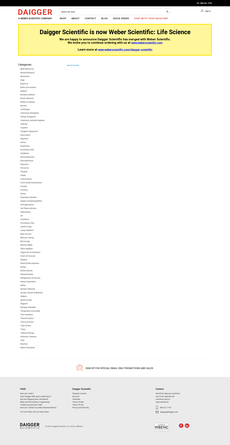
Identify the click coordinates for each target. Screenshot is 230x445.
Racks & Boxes (26, 270)
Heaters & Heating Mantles (31, 201)
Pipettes (23, 259)
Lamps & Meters (27, 230)
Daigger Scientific (26, 20)
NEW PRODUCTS (27, 69)
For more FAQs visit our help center (34, 412)
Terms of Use (77, 405)
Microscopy (25, 241)
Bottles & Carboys (27, 102)
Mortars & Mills (26, 245)
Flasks (23, 175)
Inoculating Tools (27, 223)
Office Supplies (26, 248)
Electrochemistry (27, 157)
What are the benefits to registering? (35, 402)
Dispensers (25, 146)
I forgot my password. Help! (31, 405)
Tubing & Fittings (27, 333)
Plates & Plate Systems (29, 263)
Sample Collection (27, 289)
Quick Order (121, 18)
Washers (24, 344)
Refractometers (26, 274)
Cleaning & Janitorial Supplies (32, 120)
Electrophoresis (26, 160)
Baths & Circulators (28, 87)
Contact (90, 18)
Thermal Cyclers (27, 318)
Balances (24, 83)
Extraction (24, 164)
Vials (22, 340)
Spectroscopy (26, 300)
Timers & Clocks (27, 322)
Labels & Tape (26, 226)
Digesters (24, 138)
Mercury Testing (27, 237)
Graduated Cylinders (28, 197)
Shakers (23, 296)
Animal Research (27, 72)
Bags (22, 80)
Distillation (24, 153)
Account (75, 396)
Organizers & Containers (30, 252)
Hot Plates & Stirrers (28, 208)
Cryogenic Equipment (29, 131)
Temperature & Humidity (30, 311)
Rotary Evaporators (28, 281)
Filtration (24, 171)
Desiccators (25, 135)
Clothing (23, 124)
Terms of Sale (78, 402)
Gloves (23, 193)
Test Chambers (26, 314)
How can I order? (26, 393)
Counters (24, 127)
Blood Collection (27, 98)
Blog (104, 18)
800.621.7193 (165, 407)
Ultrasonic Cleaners (28, 336)
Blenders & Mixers (27, 94)
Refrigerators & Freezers (30, 278)
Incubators (24, 219)
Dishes (23, 142)
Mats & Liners (25, 234)
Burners (23, 105)
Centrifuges (25, 109)
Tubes (23, 329)
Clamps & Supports (28, 116)
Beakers (23, 91)
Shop (63, 18)
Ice (21, 215)
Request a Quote (79, 393)
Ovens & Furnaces (27, 256)
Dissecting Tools (27, 149)
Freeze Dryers (26, 179)
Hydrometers (25, 212)
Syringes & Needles (28, 307)
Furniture (24, 190)
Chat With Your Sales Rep (151, 18)
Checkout (76, 399)
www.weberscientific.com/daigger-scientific (125, 50)
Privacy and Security (80, 407)
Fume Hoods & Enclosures (31, 182)
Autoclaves (25, 76)
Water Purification (27, 347)
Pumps (23, 267)
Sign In (208, 11)
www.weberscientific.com (147, 43)
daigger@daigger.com (169, 412)
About (75, 18)
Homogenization (27, 204)
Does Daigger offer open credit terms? (35, 396)
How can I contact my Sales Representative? (38, 407)
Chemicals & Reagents (29, 113)
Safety (23, 285)
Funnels (23, 186)
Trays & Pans (25, 325)
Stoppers (24, 303)
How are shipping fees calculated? (34, 399)
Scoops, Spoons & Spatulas (31, 292)
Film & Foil (24, 168)
